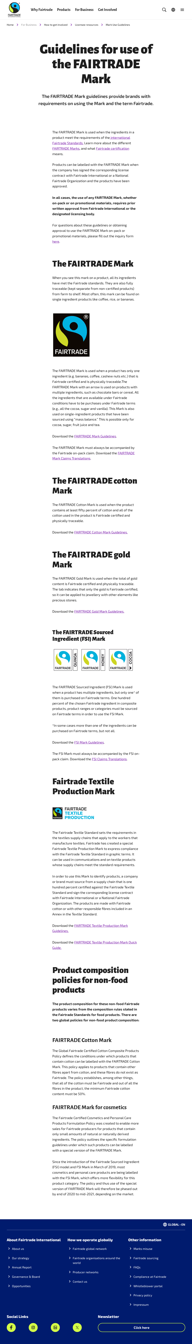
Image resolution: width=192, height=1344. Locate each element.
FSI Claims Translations (109, 759)
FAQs (137, 1267)
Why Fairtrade (41, 10)
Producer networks (85, 1272)
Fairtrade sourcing (146, 1258)
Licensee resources (86, 24)
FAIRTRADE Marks (66, 148)
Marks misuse (143, 1248)
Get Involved (107, 10)
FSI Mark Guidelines (89, 742)
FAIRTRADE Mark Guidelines (95, 436)
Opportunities (21, 1286)
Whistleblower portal (148, 1286)
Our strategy (20, 1258)
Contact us (80, 1281)
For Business (84, 10)
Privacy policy (143, 1295)
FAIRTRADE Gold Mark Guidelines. (99, 611)
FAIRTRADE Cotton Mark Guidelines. (101, 532)
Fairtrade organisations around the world (96, 1260)
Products (63, 10)
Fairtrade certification (112, 148)
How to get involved (56, 24)
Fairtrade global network (90, 1248)
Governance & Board (26, 1276)
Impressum (141, 1304)
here (55, 241)
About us (18, 1248)
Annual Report (22, 1267)
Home (10, 24)
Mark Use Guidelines (118, 24)
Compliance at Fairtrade (150, 1276)
